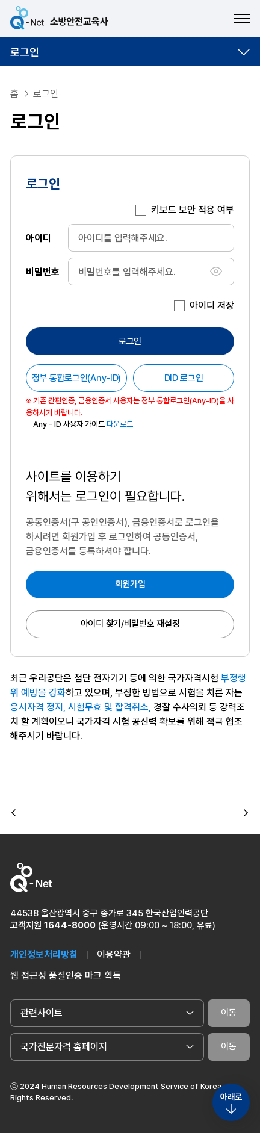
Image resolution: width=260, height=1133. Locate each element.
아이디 (38, 237)
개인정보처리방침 (44, 954)
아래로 (231, 1097)
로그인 (24, 52)
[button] (14, 813)
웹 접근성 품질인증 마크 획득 (65, 975)
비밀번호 (43, 271)
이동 (229, 1012)
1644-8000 (70, 925)
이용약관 (114, 954)
